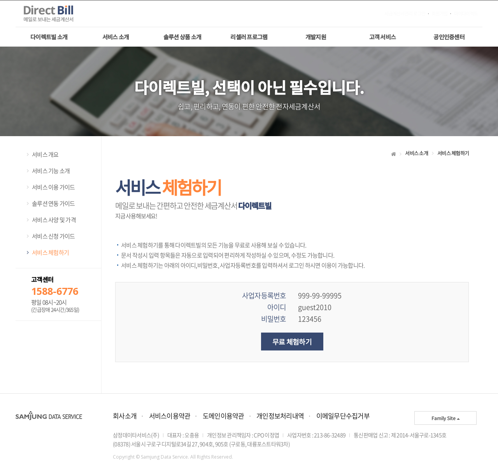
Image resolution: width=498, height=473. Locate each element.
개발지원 (315, 37)
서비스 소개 (115, 37)
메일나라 (54, 13)
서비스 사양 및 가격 (54, 219)
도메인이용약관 (223, 415)
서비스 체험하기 (50, 252)
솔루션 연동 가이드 (53, 203)
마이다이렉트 (466, 14)
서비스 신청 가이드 (53, 236)
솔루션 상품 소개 (182, 37)
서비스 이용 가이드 (53, 187)
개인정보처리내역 (280, 415)
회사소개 (125, 415)
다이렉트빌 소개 (48, 37)
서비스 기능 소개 (51, 170)
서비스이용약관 (170, 415)
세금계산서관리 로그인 (404, 14)
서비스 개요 (45, 154)
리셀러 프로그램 (248, 37)
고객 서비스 (382, 37)
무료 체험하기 (292, 341)
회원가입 (439, 14)
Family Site (445, 418)
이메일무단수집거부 (343, 415)
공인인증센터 (449, 37)
